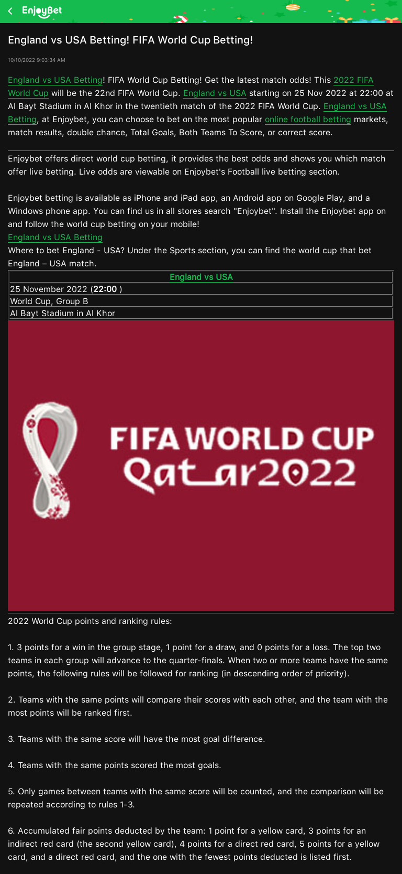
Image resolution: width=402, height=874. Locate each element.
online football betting (308, 119)
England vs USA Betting (55, 80)
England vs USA (215, 93)
